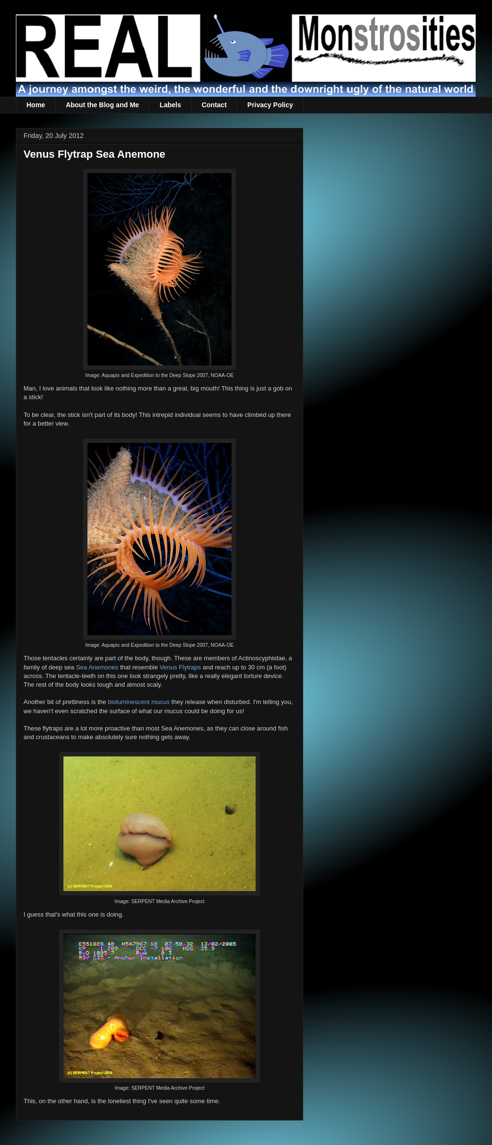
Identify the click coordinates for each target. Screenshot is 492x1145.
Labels (170, 105)
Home (35, 105)
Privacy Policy (270, 105)
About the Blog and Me (102, 105)
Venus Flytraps (180, 667)
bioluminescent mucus (139, 701)
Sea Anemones (97, 667)
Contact (214, 105)
